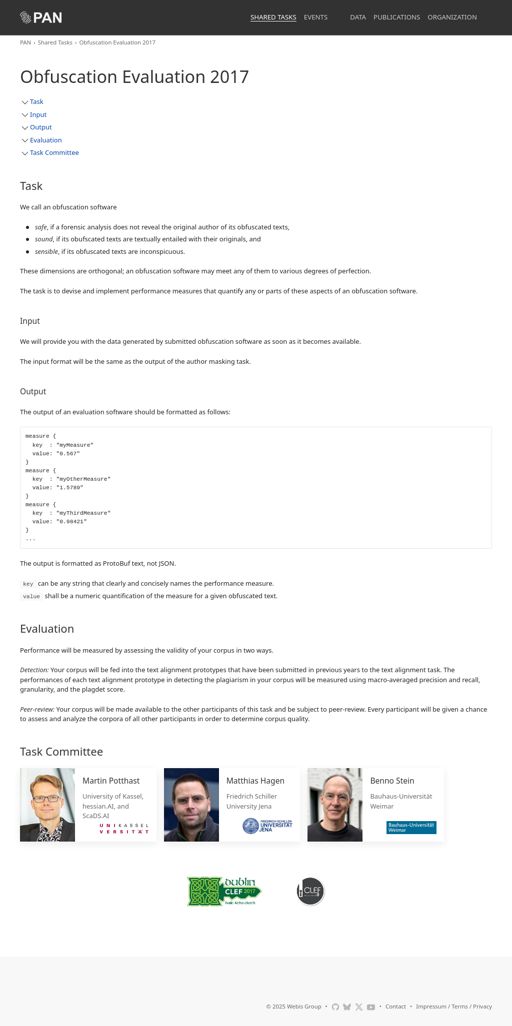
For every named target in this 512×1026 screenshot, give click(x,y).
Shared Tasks (273, 16)
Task (37, 101)
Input (38, 114)
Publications (397, 16)
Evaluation (46, 139)
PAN (25, 42)
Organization (452, 16)
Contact (396, 1006)
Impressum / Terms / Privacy (454, 1006)
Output (41, 126)
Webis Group (304, 1006)
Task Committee (54, 152)
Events (316, 16)
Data (358, 16)
